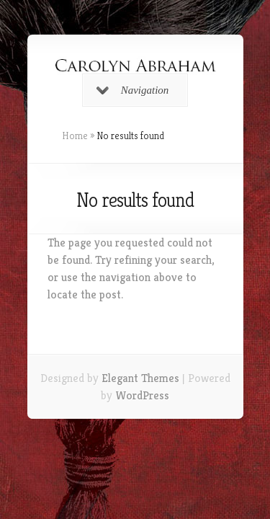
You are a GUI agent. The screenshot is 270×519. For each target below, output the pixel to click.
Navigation (132, 90)
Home (75, 135)
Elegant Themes (140, 378)
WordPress (142, 395)
